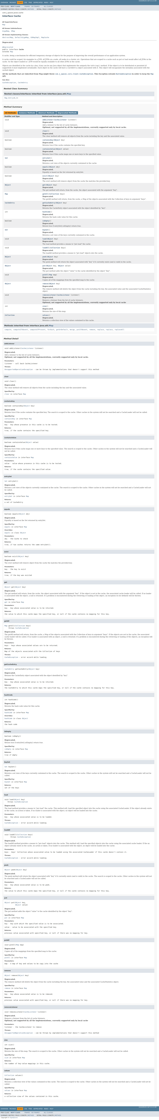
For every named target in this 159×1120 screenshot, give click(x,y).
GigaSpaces (13, 1117)
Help (51, 2)
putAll (45, 275)
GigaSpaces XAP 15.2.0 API (148, 1)
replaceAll (119, 330)
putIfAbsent (82, 330)
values (45, 315)
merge (72, 330)
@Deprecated (7, 47)
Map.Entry (9, 98)
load (44, 239)
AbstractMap (7, 37)
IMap (13, 31)
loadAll (46, 248)
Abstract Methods (46, 113)
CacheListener (60, 120)
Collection (54, 194)
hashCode (46, 212)
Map (3, 25)
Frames (27, 6)
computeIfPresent (37, 330)
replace (100, 330)
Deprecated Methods (67, 113)
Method (31, 9)
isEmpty (46, 221)
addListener (48, 120)
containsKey (48, 140)
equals (45, 167)
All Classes (48, 6)
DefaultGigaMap (22, 37)
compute (8, 330)
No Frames (35, 6)
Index (46, 2)
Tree (30, 2)
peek (44, 257)
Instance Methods (27, 113)
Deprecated (38, 2)
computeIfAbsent (20, 330)
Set (6, 158)
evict (45, 176)
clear (45, 131)
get (44, 185)
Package (12, 2)
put (44, 266)
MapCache (45, 37)
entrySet (46, 158)
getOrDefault (62, 330)
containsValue (49, 149)
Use (25, 2)
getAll (45, 194)
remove (45, 284)
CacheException (22, 628)
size (44, 306)
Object (57, 140)
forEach (50, 330)
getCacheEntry (49, 203)
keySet (45, 230)
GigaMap (5, 31)
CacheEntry (10, 203)
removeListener (49, 295)
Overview (4, 2)
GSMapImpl (35, 37)
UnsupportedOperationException (19, 369)
